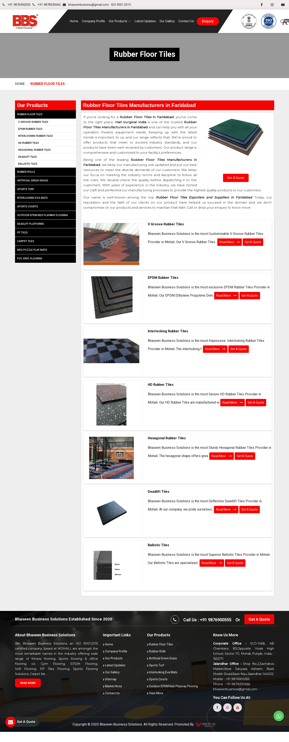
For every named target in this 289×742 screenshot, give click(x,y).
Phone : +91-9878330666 (231, 684)
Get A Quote (235, 178)
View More (155, 693)
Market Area (112, 686)
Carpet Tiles (25, 241)
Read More (229, 242)
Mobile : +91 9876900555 (231, 679)
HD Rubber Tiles (161, 385)
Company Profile (93, 21)
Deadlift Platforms (30, 223)
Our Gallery (167, 21)
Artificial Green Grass (32, 180)
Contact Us (186, 21)
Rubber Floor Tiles (29, 114)
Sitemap (109, 679)
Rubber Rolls (26, 171)
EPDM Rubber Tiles (163, 278)
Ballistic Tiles (158, 545)
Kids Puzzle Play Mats (32, 249)
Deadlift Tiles (158, 492)
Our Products (113, 658)
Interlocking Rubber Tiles (168, 331)
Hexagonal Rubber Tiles (167, 438)
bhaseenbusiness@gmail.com (86, 5)
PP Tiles (22, 232)
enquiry (208, 21)
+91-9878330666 (47, 5)
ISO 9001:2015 (121, 5)
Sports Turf (25, 189)
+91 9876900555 (16, 5)
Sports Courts (27, 206)
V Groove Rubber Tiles (166, 224)
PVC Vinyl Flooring (29, 258)
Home (74, 21)
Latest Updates (145, 21)
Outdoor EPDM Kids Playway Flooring (42, 215)
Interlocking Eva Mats (32, 197)
